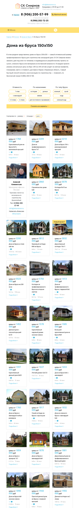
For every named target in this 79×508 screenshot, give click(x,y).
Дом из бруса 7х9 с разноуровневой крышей (61, 147)
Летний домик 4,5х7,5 (39, 373)
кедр (61, 96)
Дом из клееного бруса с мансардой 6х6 (61, 415)
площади (31, 116)
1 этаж (17, 91)
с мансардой (17, 96)
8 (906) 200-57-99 (34, 14)
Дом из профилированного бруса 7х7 (39, 147)
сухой (66, 91)
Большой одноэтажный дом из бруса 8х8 (62, 332)
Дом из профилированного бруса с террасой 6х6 (62, 287)
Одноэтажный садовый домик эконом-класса (37, 332)
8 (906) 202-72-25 (39, 20)
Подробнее (13, 158)
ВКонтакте (16, 214)
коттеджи (34, 91)
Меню (11, 30)
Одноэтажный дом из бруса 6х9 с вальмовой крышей (16, 147)
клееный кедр (61, 100)
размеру (21, 116)
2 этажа (21, 100)
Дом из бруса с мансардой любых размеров (15, 415)
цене (38, 116)
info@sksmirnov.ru (49, 5)
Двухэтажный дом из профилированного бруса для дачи (62, 458)
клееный (57, 91)
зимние (39, 96)
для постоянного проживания (39, 100)
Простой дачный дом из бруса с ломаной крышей (39, 499)
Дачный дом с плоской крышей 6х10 (15, 332)
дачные (45, 91)
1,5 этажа (13, 100)
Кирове (16, 15)
